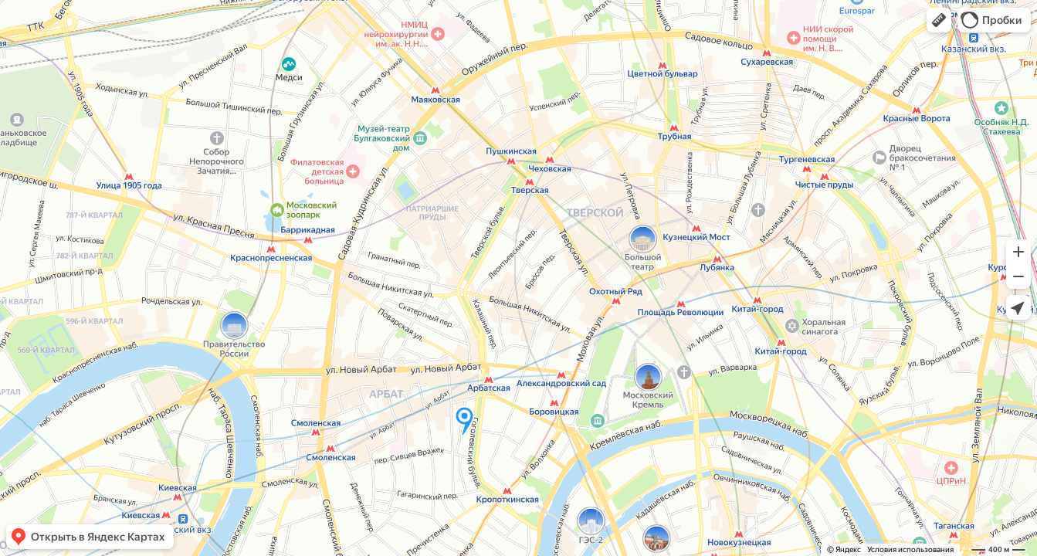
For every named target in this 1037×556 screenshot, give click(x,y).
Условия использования (910, 549)
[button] (939, 20)
